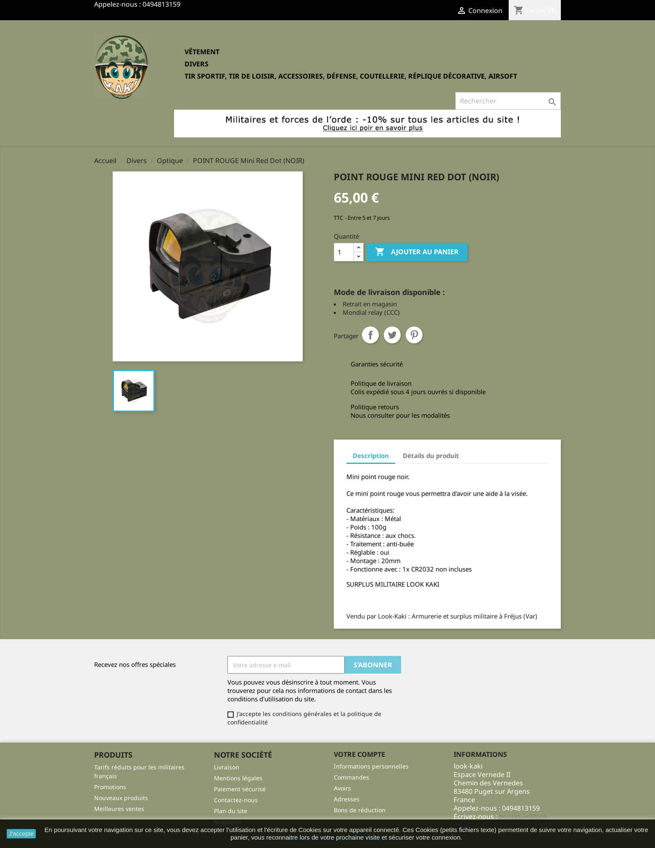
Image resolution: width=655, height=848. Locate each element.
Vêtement (202, 51)
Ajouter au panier (417, 252)
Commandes (351, 777)
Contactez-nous (236, 800)
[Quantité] (344, 252)
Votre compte (359, 754)
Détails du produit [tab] (431, 455)
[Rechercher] (508, 101)
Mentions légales (238, 778)
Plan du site (230, 811)
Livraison (226, 767)
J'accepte (21, 833)
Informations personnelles (371, 766)
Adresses (346, 799)
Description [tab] (371, 455)
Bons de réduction (360, 810)
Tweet (392, 335)
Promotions (110, 787)
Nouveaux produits (121, 798)
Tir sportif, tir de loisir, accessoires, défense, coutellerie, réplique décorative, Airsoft (351, 76)
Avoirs (342, 788)
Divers (197, 63)
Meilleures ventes (119, 809)
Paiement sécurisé (240, 789)
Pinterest (414, 335)
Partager (370, 335)
